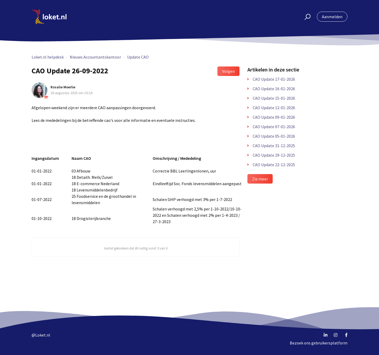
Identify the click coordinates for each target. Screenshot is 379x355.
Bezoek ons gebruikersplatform (318, 343)
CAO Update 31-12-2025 (274, 145)
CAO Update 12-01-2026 (274, 107)
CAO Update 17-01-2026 (274, 79)
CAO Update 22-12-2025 (274, 164)
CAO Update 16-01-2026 (274, 88)
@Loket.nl (41, 335)
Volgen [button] (228, 71)
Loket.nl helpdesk (48, 57)
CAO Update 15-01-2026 (274, 98)
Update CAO (138, 57)
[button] (305, 17)
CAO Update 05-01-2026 (274, 136)
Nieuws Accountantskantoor (95, 57)
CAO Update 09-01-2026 (274, 117)
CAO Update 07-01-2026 (274, 126)
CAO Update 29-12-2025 (274, 155)
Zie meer (260, 178)
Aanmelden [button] (332, 16)
